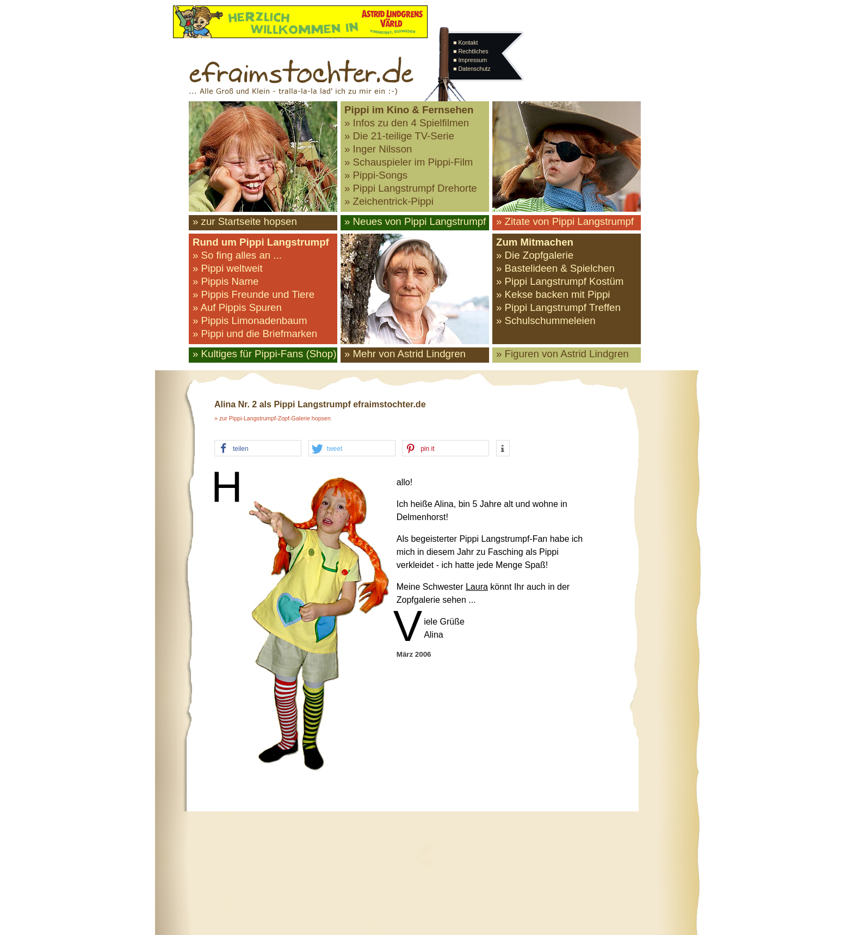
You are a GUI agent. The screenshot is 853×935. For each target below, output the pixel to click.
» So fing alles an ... (237, 255)
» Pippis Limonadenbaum (250, 320)
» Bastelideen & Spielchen (555, 268)
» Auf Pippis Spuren (237, 307)
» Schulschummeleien (546, 320)
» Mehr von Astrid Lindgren (405, 353)
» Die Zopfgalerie (534, 255)
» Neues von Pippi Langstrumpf (415, 221)
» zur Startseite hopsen (245, 221)
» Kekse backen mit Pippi (553, 294)
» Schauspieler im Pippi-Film (408, 162)
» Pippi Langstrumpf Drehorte (410, 188)
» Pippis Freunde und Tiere (253, 294)
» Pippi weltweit (228, 268)
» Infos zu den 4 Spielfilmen (406, 123)
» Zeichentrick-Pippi (389, 201)
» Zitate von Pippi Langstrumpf (565, 221)
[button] (258, 449)
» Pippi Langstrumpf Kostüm (559, 281)
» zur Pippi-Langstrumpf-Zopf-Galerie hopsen (272, 418)
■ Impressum (470, 60)
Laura (477, 586)
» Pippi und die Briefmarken (255, 333)
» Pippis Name (225, 281)
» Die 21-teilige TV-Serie (399, 136)
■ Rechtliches (470, 51)
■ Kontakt (465, 42)
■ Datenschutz (472, 68)
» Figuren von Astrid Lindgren (562, 353)
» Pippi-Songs (375, 175)
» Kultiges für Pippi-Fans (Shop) (264, 353)
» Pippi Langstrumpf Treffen (558, 307)
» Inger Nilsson (378, 149)
